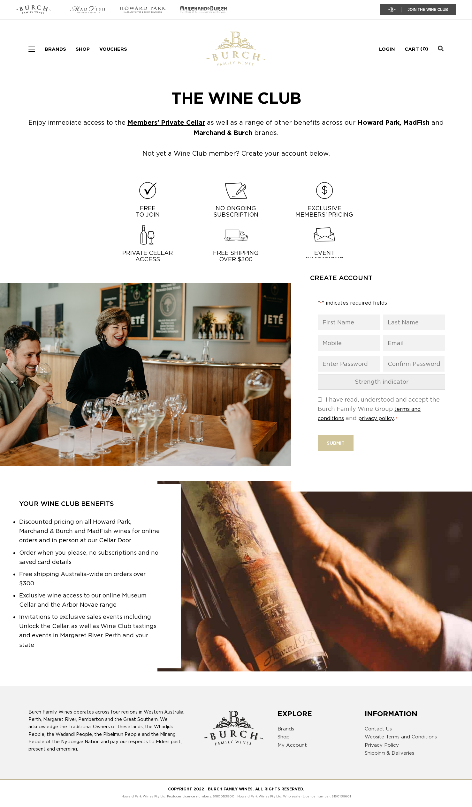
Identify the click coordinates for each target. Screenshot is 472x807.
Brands (55, 49)
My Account (292, 745)
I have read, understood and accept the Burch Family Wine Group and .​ (379, 408)
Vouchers (113, 49)
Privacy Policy (382, 745)
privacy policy (376, 418)
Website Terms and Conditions (401, 737)
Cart (412, 49)
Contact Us (378, 729)
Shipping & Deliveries (389, 753)
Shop (83, 49)
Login (387, 49)
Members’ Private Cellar (166, 122)
